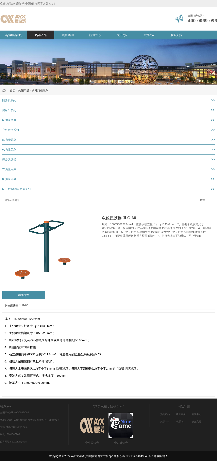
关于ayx (122, 35)
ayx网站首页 (13, 35)
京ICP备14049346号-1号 (141, 456)
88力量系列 (9, 179)
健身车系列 (9, 110)
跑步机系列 (9, 100)
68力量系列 (9, 120)
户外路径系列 (40, 90)
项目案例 (68, 35)
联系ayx (149, 35)
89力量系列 (9, 139)
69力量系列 (9, 149)
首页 (12, 90)
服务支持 (176, 35)
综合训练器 (9, 159)
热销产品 (41, 35)
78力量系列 (9, 169)
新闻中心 (95, 35)
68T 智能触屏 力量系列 (16, 189)
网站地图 (162, 456)
